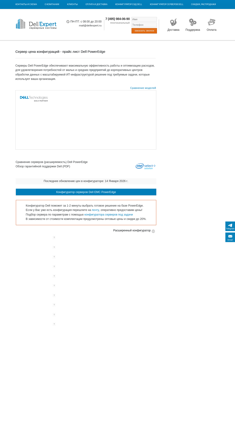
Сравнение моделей (143, 88)
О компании (52, 4)
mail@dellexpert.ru (90, 25)
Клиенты (72, 4)
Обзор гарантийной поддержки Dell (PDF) (43, 166)
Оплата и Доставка (96, 4)
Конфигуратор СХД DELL (128, 4)
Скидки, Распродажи (203, 4)
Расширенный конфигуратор (132, 230)
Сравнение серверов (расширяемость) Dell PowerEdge (52, 162)
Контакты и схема (26, 4)
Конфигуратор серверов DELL (166, 4)
